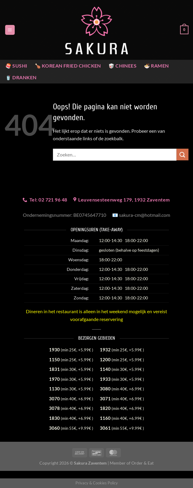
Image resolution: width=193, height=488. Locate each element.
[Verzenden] (182, 154)
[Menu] (10, 30)
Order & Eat (142, 462)
